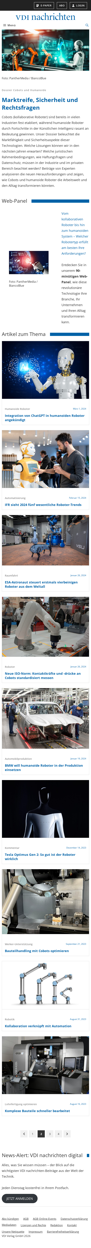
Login (78, 5)
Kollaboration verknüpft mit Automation (38, 1026)
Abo (62, 5)
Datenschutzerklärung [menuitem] (74, 1218)
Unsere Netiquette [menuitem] (13, 1231)
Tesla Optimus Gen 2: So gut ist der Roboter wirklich (40, 856)
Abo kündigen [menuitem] (10, 1218)
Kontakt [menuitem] (72, 1225)
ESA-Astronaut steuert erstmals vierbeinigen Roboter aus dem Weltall (41, 584)
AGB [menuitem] (26, 1218)
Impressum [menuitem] (36, 1231)
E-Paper (44, 5)
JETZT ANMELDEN (19, 1198)
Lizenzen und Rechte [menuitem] (33, 1225)
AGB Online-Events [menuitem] (44, 1218)
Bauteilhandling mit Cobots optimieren (37, 951)
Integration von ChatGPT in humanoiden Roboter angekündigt (45, 417)
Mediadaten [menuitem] (9, 1225)
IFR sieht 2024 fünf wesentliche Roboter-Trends (43, 505)
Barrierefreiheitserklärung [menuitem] (63, 1231)
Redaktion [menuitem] (56, 1225)
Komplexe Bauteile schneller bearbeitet (37, 1111)
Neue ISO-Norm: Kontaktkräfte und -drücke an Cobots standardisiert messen (43, 675)
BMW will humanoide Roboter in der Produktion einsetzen (44, 767)
